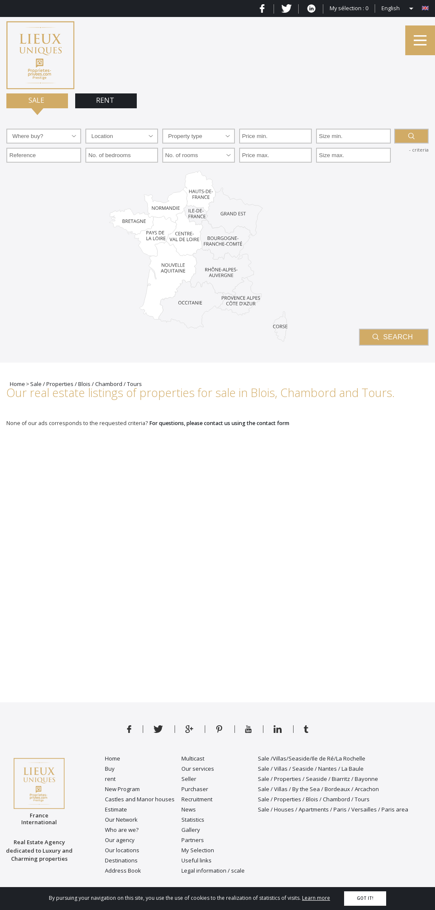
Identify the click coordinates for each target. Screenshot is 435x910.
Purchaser (194, 789)
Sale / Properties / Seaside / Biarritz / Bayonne (318, 779)
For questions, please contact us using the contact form (219, 423)
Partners (192, 840)
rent (110, 779)
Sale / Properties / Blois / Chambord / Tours (314, 799)
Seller (188, 779)
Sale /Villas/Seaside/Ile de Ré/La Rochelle (311, 758)
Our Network (121, 819)
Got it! (365, 898)
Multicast (192, 758)
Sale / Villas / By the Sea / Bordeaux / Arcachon (318, 789)
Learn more (316, 898)
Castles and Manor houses (140, 799)
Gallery (190, 830)
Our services (197, 768)
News (188, 809)
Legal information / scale (213, 870)
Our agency (120, 840)
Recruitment (196, 799)
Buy (110, 768)
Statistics (192, 819)
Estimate (116, 809)
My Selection (197, 850)
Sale (37, 100)
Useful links (196, 860)
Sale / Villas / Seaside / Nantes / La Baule (311, 768)
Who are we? (121, 830)
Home (112, 758)
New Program (122, 789)
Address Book (123, 870)
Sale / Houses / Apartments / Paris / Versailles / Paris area (333, 809)
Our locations (122, 850)
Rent (106, 100)
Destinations (121, 860)
